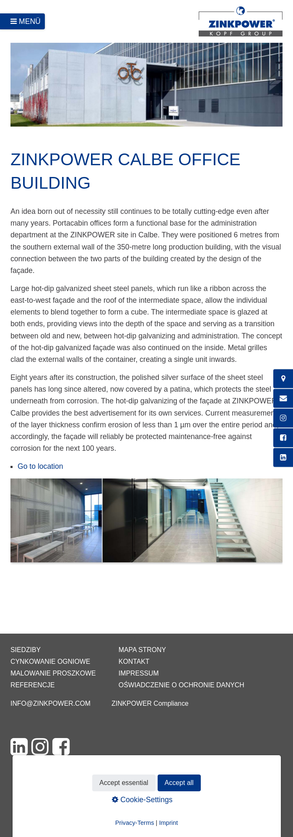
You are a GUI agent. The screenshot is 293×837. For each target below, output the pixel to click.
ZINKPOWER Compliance (150, 703)
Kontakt (134, 661)
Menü (30, 21)
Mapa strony (142, 649)
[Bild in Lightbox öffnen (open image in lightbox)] (146, 524)
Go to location (40, 466)
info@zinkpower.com (50, 703)
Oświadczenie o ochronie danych (181, 685)
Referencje (32, 685)
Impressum (139, 673)
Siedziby (25, 649)
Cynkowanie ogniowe (50, 661)
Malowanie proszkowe (53, 673)
